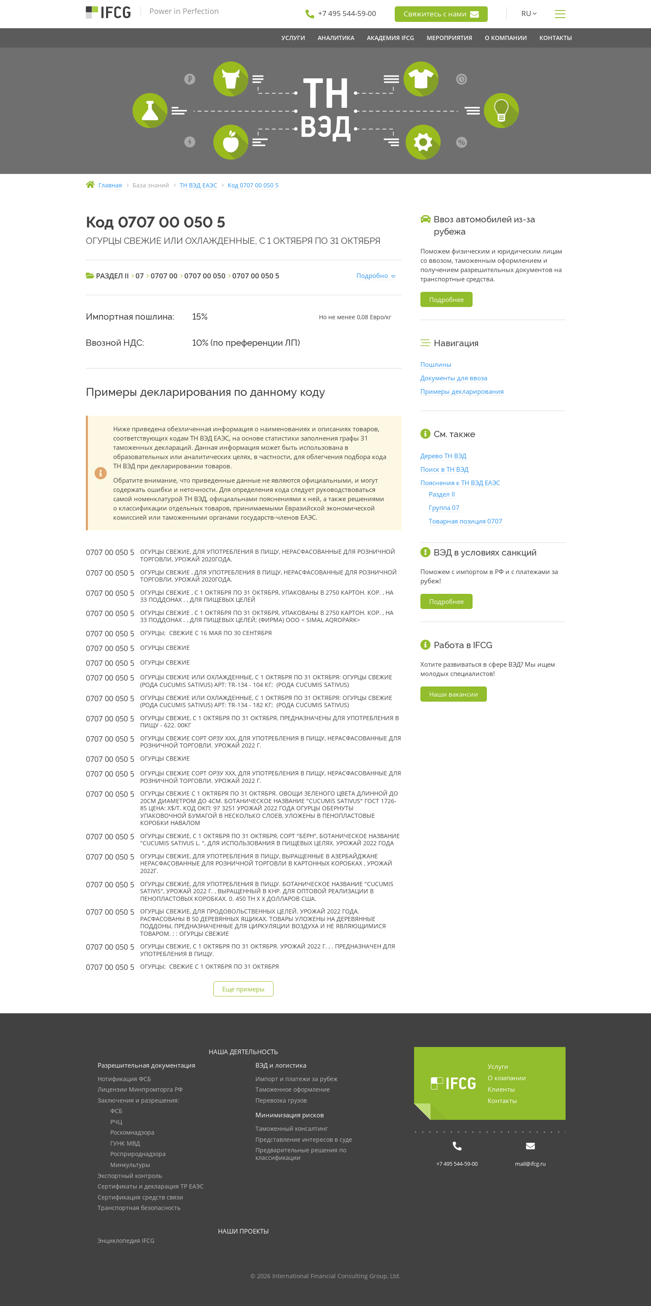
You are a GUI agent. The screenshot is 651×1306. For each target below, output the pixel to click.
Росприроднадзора (138, 1154)
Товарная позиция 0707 (465, 521)
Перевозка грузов (281, 1100)
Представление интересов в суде (303, 1139)
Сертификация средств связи (140, 1197)
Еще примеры (243, 989)
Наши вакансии (453, 694)
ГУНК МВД (125, 1143)
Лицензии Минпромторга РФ (140, 1089)
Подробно (372, 275)
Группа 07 (444, 507)
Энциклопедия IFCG (126, 1241)
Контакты (502, 1100)
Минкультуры (130, 1165)
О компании (507, 1078)
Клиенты (501, 1089)
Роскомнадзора (132, 1132)
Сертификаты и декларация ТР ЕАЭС (151, 1186)
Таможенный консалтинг (291, 1128)
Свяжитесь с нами (441, 14)
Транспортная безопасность (139, 1208)
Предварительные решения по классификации (300, 1154)
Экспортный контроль (130, 1176)
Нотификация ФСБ (124, 1079)
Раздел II (442, 494)
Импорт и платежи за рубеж (296, 1079)
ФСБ (116, 1111)
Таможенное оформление (292, 1089)
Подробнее (446, 299)
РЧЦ (116, 1122)
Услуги (498, 1066)
